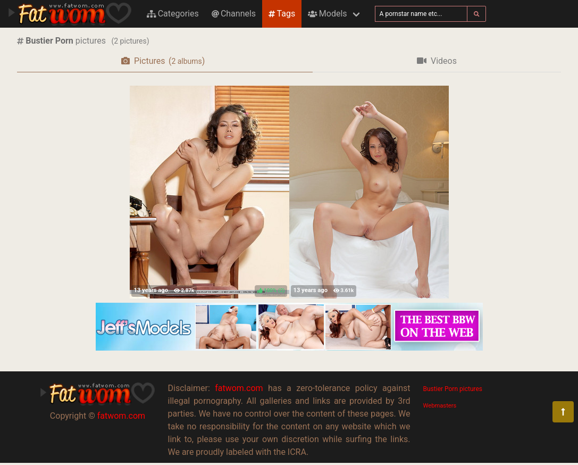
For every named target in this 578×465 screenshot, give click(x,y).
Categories (173, 14)
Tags (282, 14)
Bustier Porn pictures (453, 389)
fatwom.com (121, 416)
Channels (234, 14)
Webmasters (440, 405)
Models (327, 14)
